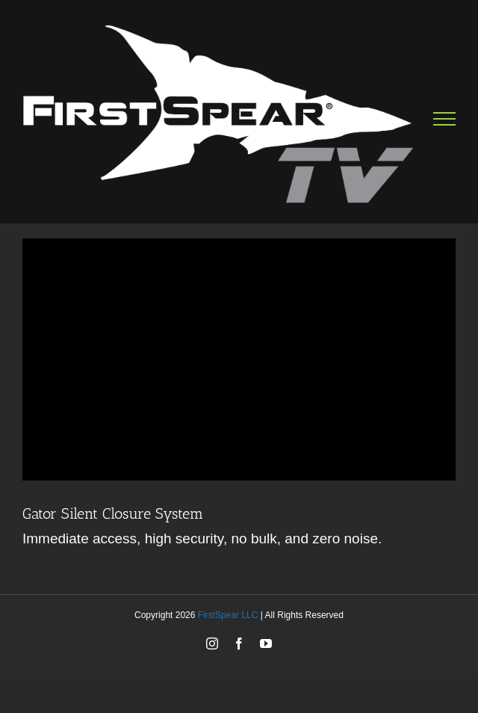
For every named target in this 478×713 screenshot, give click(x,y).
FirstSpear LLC (228, 615)
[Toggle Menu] (445, 119)
